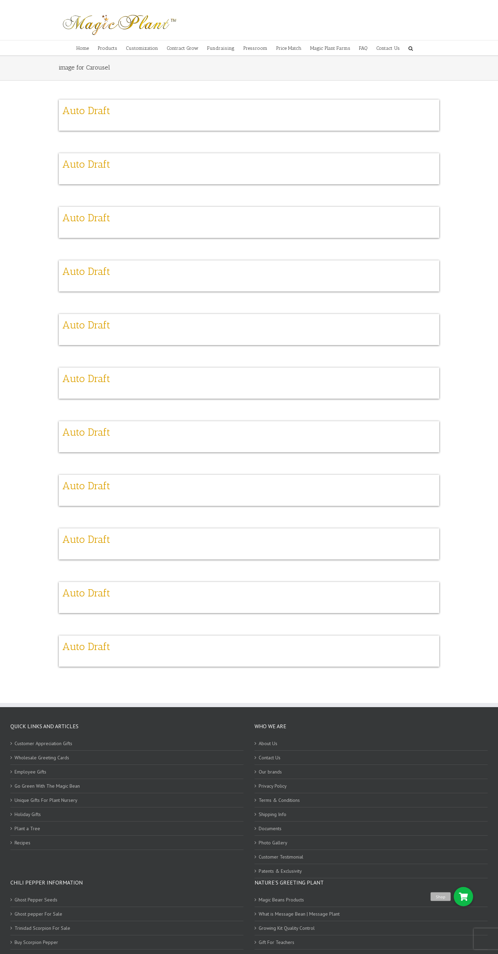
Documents (270, 828)
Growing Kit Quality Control (287, 928)
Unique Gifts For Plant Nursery (46, 800)
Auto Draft (86, 110)
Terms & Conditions (279, 800)
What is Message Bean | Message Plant (299, 914)
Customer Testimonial (281, 857)
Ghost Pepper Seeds (36, 900)
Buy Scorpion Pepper (36, 942)
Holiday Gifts (28, 814)
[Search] (410, 47)
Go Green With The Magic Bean (47, 786)
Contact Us (269, 757)
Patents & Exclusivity (280, 871)
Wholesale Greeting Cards (42, 757)
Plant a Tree (27, 828)
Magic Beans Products (281, 900)
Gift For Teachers (276, 942)
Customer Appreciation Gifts (43, 743)
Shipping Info (272, 814)
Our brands (270, 772)
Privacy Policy (273, 786)
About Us (268, 743)
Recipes (22, 843)
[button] (463, 896)
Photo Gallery (273, 843)
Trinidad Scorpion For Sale (42, 928)
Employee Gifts (30, 772)
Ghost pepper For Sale (38, 914)
